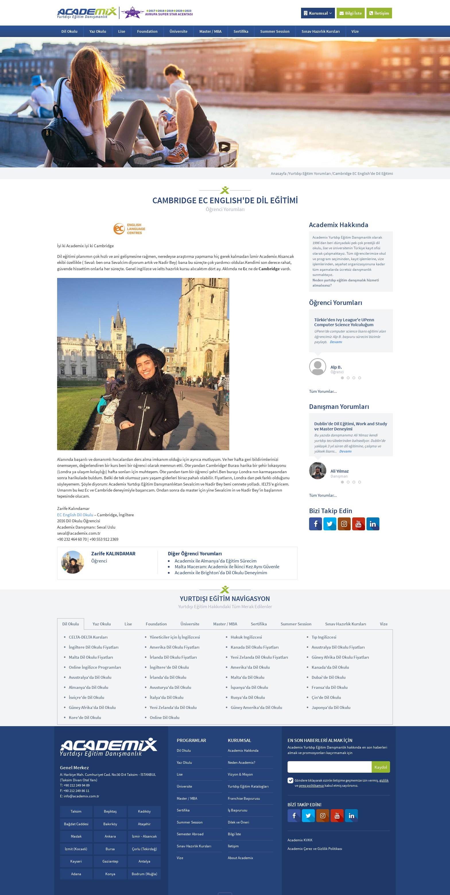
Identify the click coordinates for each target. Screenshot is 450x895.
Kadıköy (144, 811)
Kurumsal (318, 13)
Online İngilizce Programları (95, 667)
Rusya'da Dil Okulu (248, 697)
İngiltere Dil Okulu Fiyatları (94, 647)
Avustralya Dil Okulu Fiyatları (338, 647)
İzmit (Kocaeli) (76, 848)
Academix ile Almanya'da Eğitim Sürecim (216, 561)
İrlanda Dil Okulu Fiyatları (173, 657)
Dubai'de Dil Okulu (329, 677)
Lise (121, 31)
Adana (76, 873)
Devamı (336, 341)
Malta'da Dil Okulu (247, 677)
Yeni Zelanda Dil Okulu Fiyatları (259, 657)
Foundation (147, 31)
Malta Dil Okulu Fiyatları (91, 657)
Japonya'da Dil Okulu (331, 707)
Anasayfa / (280, 173)
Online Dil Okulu (164, 717)
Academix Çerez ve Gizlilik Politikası (315, 848)
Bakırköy (110, 823)
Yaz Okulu (98, 31)
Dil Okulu (69, 31)
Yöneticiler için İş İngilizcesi (175, 637)
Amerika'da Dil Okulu (250, 667)
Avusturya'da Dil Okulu (170, 687)
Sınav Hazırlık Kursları (321, 31)
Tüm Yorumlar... (323, 391)
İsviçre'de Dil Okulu (86, 697)
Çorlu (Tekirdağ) (144, 848)
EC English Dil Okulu (75, 514)
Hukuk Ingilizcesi (246, 637)
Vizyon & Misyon (240, 774)
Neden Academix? (241, 762)
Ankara (110, 836)
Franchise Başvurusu (244, 798)
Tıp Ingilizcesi (324, 637)
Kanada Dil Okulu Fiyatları (255, 647)
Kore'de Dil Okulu (85, 717)
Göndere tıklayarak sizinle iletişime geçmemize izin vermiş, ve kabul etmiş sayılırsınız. (342, 782)
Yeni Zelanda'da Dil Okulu (173, 707)
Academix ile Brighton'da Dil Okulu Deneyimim (221, 572)
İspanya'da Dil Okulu (249, 687)
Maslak (76, 836)
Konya (110, 873)
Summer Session (275, 31)
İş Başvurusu (237, 810)
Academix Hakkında (243, 750)
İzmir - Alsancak (144, 836)
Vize (355, 31)
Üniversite (178, 31)
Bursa (110, 848)
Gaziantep (110, 861)
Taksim (76, 811)
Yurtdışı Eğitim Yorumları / (311, 173)
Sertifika (241, 31)
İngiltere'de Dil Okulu (169, 667)
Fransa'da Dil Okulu (330, 687)
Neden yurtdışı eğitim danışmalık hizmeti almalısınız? (346, 283)
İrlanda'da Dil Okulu (168, 677)
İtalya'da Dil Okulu (166, 697)
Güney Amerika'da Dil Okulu (256, 707)
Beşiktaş (110, 811)
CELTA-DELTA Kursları (88, 637)
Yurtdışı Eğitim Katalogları (248, 786)
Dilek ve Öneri (238, 822)
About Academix (240, 857)
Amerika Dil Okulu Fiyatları (174, 647)
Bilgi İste (351, 13)
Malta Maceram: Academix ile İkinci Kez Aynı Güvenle (227, 566)
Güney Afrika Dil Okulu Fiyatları (340, 657)
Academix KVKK (300, 840)
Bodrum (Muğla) (144, 873)
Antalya (144, 861)
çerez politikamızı (311, 785)
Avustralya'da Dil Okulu (90, 677)
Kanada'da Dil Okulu (330, 667)
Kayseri (76, 861)
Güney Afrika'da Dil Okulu (92, 707)
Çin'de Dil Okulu (326, 697)
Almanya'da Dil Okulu (88, 687)
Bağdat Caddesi (76, 823)
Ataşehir (144, 823)
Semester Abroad (190, 834)
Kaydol (381, 767)
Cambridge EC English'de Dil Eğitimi (363, 173)
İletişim (379, 13)
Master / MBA (210, 31)
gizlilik (384, 780)
